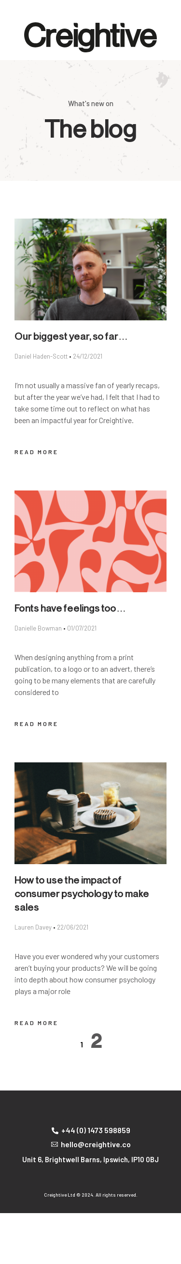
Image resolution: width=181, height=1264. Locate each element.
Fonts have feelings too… (70, 609)
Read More (36, 451)
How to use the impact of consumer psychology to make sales (81, 894)
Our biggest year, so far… (71, 337)
